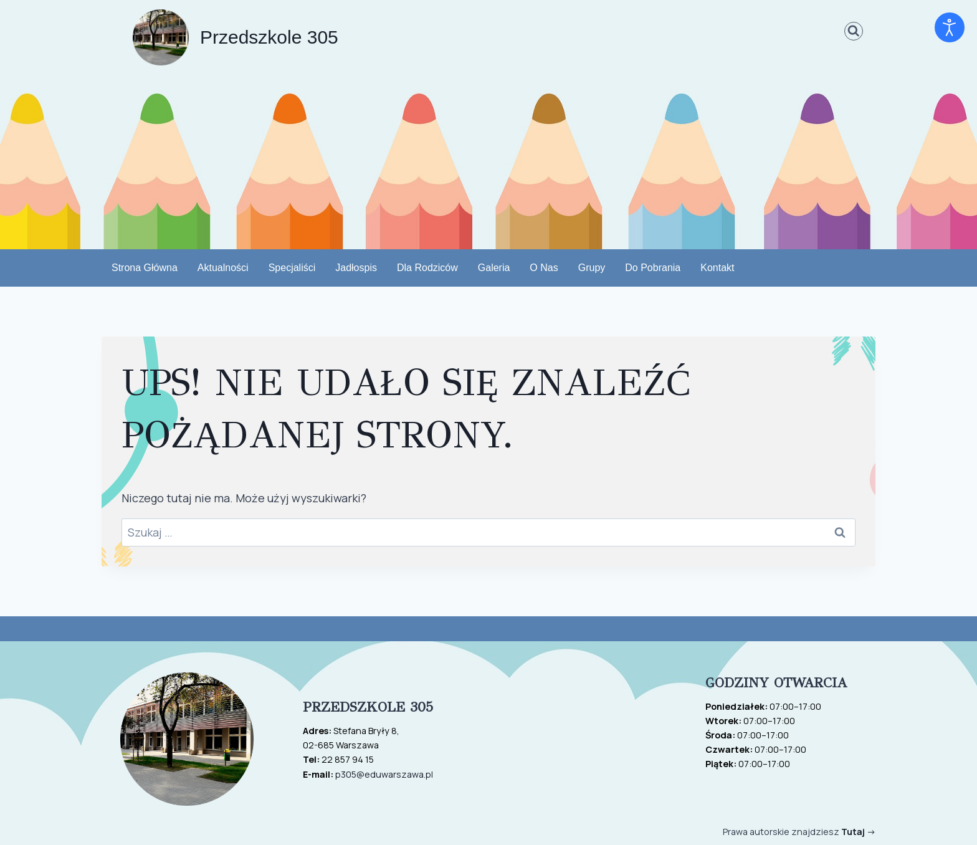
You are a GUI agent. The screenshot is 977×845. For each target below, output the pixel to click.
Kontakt (717, 268)
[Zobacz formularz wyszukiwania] (854, 31)
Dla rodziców (427, 268)
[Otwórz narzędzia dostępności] (950, 27)
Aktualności (223, 268)
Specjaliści (292, 268)
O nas (544, 268)
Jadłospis (356, 268)
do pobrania (652, 268)
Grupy (592, 268)
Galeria (494, 268)
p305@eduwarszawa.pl (384, 774)
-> (858, 832)
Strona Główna (145, 268)
